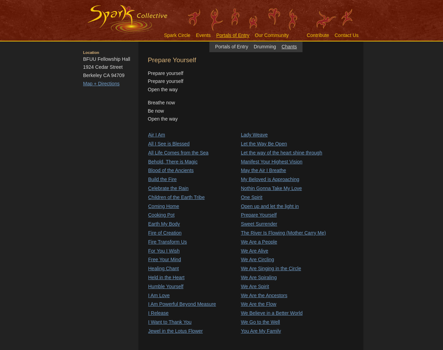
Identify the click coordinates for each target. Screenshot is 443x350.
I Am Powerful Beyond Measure (182, 304)
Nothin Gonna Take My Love (271, 188)
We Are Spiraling (259, 277)
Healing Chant (163, 268)
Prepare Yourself (259, 215)
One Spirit (251, 197)
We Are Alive (254, 251)
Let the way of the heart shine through (281, 152)
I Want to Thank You (169, 322)
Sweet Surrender (259, 224)
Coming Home (163, 206)
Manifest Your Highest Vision (271, 161)
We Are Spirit (255, 286)
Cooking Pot (161, 215)
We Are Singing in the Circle (271, 268)
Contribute (318, 35)
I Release (158, 313)
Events (203, 35)
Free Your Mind (164, 259)
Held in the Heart (166, 277)
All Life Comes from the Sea (178, 152)
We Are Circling (257, 259)
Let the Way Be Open (264, 143)
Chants (289, 46)
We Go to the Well (260, 322)
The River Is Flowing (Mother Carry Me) (283, 233)
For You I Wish (164, 251)
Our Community (272, 35)
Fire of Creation (164, 233)
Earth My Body (164, 224)
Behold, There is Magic (173, 161)
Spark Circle (177, 35)
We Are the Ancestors (264, 295)
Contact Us (347, 35)
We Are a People (259, 242)
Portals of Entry (233, 35)
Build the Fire (162, 179)
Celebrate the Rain (168, 188)
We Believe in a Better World (271, 313)
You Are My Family (261, 331)
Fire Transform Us (167, 242)
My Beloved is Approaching (270, 179)
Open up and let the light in (270, 206)
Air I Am (156, 135)
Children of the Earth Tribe (176, 197)
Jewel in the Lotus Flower (175, 331)
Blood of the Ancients (171, 170)
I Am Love (159, 295)
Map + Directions (101, 83)
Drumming (265, 46)
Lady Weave (254, 135)
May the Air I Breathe (263, 170)
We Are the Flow (258, 304)
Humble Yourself (165, 286)
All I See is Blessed (169, 143)
